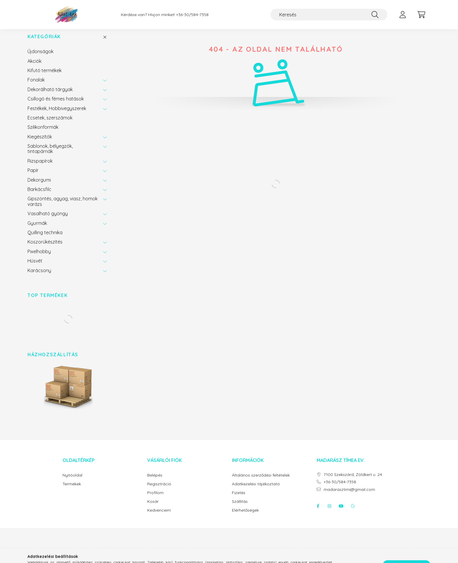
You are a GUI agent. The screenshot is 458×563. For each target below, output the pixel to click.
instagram (329, 512)
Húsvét (34, 267)
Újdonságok (40, 57)
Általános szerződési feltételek (261, 481)
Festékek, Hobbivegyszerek (56, 114)
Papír (33, 176)
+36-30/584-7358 (192, 14)
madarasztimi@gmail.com (349, 495)
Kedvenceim (159, 516)
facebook (318, 512)
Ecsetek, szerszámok (49, 123)
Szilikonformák (42, 133)
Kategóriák (44, 42)
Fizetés (238, 498)
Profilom (155, 498)
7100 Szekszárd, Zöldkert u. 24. (353, 480)
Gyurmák (37, 229)
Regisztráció (159, 489)
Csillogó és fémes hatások (55, 104)
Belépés (154, 481)
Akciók (34, 67)
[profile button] (402, 14)
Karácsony (39, 276)
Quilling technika (45, 238)
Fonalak (36, 85)
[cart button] (421, 14)
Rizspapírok (40, 167)
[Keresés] (328, 14)
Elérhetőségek (245, 516)
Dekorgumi (39, 186)
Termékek (72, 489)
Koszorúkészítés (45, 248)
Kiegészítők (39, 142)
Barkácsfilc (39, 195)
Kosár (153, 507)
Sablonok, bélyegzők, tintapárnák (50, 154)
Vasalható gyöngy (47, 219)
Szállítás (240, 507)
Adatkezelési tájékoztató (256, 489)
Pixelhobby (39, 257)
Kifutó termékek (44, 76)
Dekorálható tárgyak (50, 95)
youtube (341, 512)
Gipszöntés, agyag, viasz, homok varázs (62, 207)
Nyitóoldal (72, 481)
